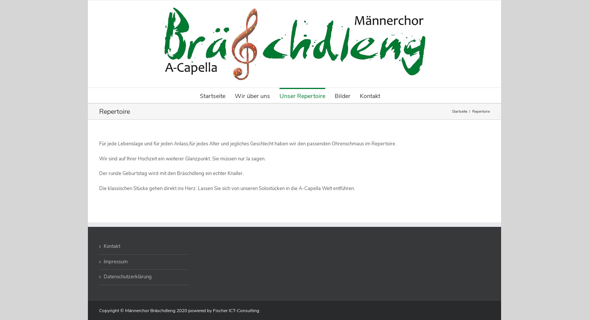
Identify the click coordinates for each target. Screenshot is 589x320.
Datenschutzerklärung (128, 276)
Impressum (116, 261)
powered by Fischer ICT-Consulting (223, 311)
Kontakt (112, 246)
